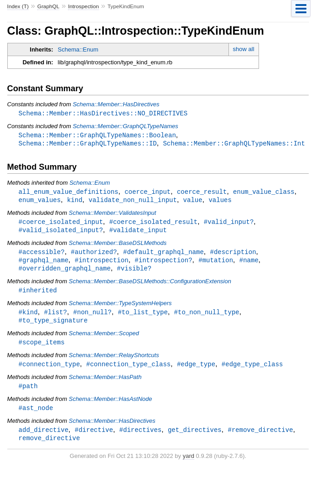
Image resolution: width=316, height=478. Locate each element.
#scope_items (42, 348)
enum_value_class (264, 193)
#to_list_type (142, 317)
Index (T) (18, 6)
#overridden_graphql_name (65, 272)
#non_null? (92, 317)
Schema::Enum (78, 49)
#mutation (215, 264)
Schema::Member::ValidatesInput (112, 215)
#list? (55, 317)
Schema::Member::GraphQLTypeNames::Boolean (97, 135)
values (220, 201)
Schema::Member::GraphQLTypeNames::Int (234, 144)
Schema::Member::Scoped (104, 339)
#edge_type (196, 370)
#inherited (38, 295)
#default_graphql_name (163, 255)
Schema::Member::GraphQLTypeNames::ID (88, 144)
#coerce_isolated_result (153, 224)
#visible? (134, 272)
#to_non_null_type (206, 317)
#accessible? (42, 255)
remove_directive (49, 446)
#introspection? (163, 264)
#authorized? (94, 255)
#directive (94, 437)
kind (75, 201)
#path (28, 393)
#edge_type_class (252, 370)
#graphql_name (43, 264)
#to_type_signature (53, 326)
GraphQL (48, 6)
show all (243, 49)
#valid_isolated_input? (61, 233)
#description (233, 255)
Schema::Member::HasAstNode (110, 406)
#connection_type (49, 370)
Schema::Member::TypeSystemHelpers (120, 308)
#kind (28, 317)
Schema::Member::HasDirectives (116, 104)
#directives (140, 437)
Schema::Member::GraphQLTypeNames (125, 126)
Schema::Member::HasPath (105, 383)
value (192, 201)
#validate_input (137, 233)
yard (188, 464)
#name (249, 264)
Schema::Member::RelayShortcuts (114, 361)
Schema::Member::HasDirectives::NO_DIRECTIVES (103, 113)
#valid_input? (229, 224)
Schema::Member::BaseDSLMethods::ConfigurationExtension (150, 285)
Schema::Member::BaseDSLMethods (118, 246)
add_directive (43, 437)
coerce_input (147, 193)
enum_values (40, 201)
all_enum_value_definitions (69, 193)
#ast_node (36, 415)
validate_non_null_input (132, 201)
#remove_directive (260, 437)
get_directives (195, 437)
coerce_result (202, 193)
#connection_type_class (128, 370)
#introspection (102, 264)
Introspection (83, 6)
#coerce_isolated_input (61, 224)
